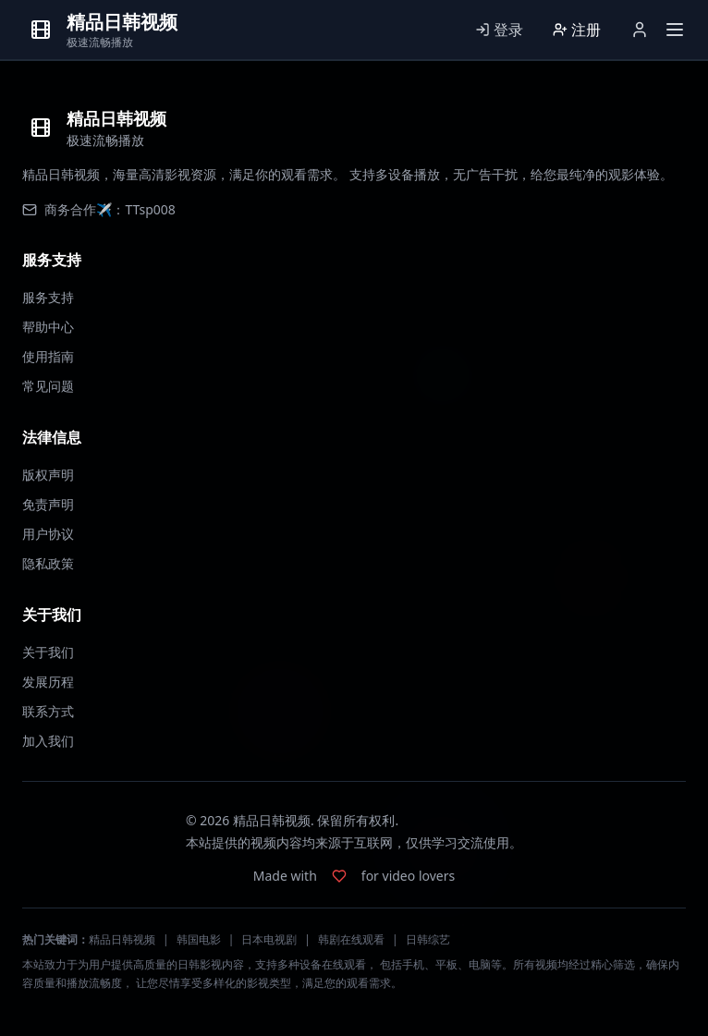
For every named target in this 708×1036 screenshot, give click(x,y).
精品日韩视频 (122, 939)
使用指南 (48, 356)
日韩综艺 (428, 939)
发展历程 (48, 681)
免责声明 (48, 504)
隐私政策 (48, 563)
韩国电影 (199, 939)
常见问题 (48, 386)
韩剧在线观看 (351, 939)
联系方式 (48, 711)
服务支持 (48, 297)
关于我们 (48, 652)
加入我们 (48, 741)
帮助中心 (48, 326)
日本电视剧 (269, 939)
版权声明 (48, 474)
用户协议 (48, 533)
